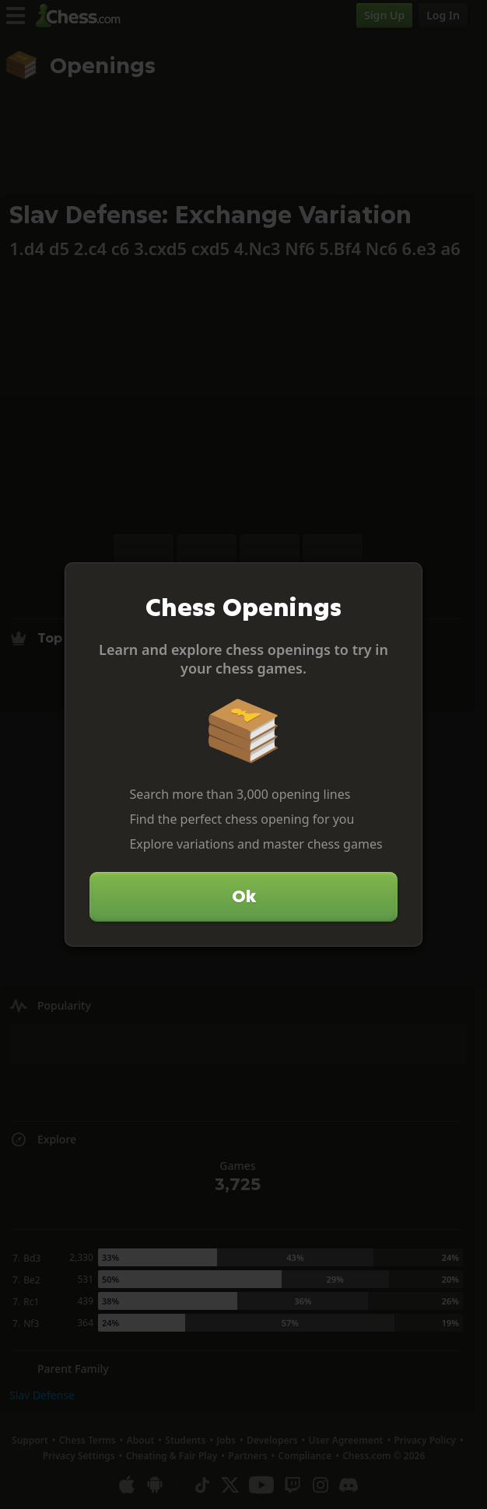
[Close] (403, 581)
